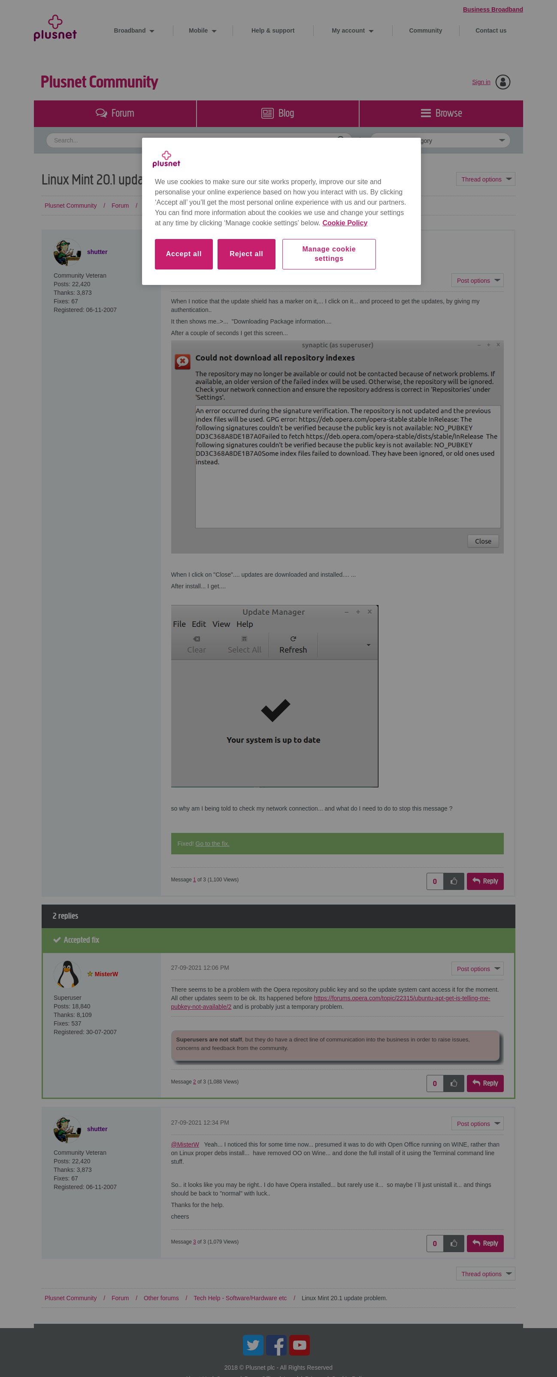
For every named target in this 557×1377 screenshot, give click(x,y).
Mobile (199, 30)
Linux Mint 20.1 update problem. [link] (344, 205)
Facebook (276, 1345)
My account (349, 30)
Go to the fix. (213, 843)
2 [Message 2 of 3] (194, 1082)
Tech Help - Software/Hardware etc (240, 205)
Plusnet (55, 26)
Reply (490, 881)
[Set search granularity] (440, 140)
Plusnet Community (99, 82)
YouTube (299, 1345)
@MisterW (185, 1144)
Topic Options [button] (486, 179)
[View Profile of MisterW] (106, 974)
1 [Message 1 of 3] (194, 880)
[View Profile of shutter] (97, 251)
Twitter (253, 1345)
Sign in (481, 82)
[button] (477, 280)
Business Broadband (493, 9)
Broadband (131, 30)
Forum (120, 205)
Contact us (490, 30)
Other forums (161, 205)
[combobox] (199, 140)
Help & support (272, 30)
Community (425, 30)
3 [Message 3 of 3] (194, 1242)
